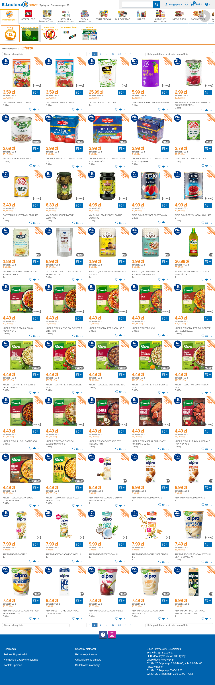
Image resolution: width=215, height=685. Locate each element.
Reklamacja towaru (86, 654)
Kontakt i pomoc (13, 665)
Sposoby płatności (85, 649)
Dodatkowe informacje (88, 665)
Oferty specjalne (9, 48)
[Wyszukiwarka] (137, 4)
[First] (84, 54)
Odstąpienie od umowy (88, 659)
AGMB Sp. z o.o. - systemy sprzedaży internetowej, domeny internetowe (83, 683)
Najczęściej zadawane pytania (21, 659)
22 (119, 54)
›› (131, 54)
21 (113, 54)
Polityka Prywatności (15, 654)
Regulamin (10, 649)
